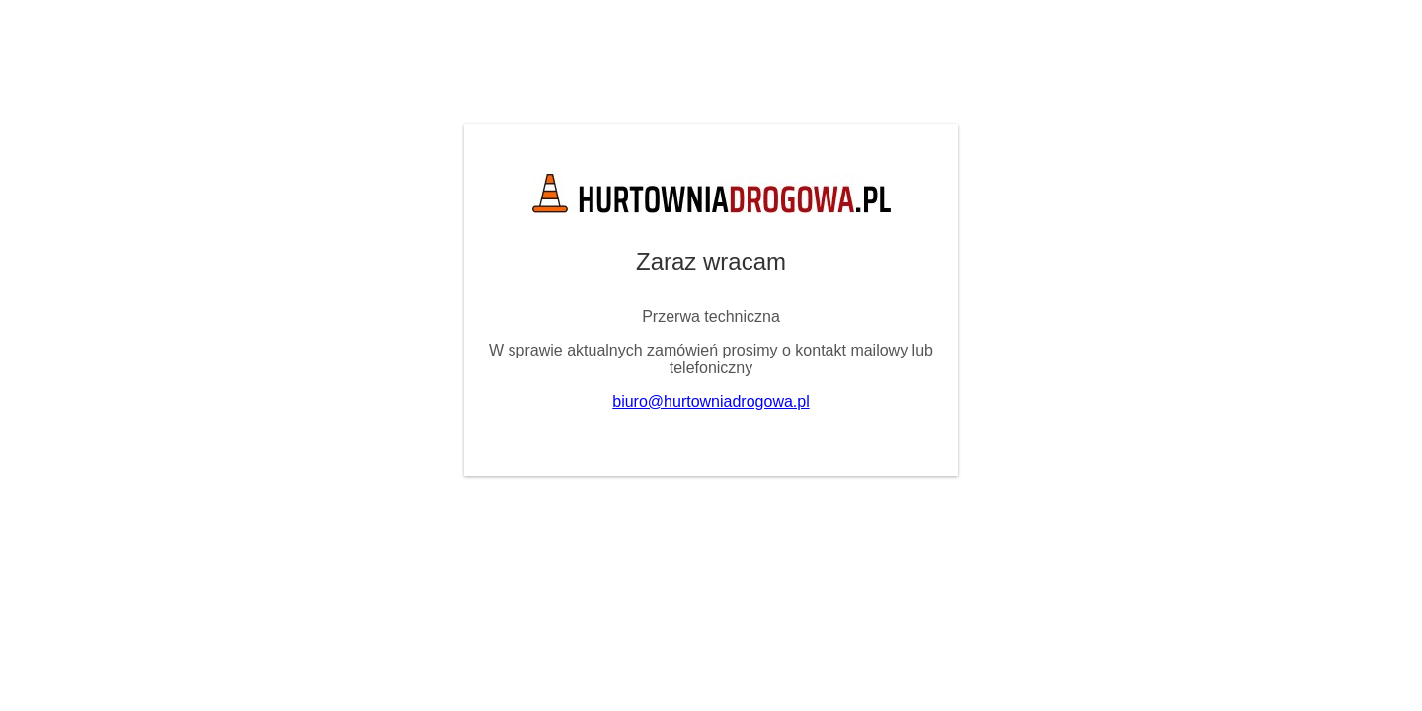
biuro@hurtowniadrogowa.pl (710, 401)
